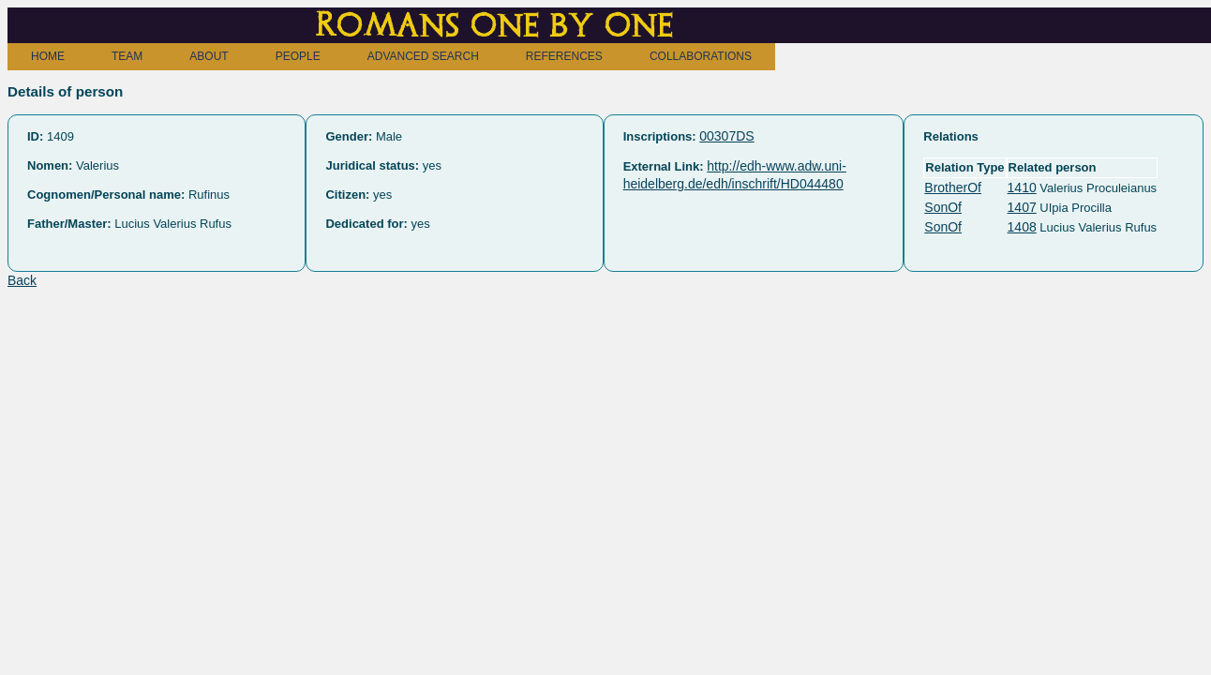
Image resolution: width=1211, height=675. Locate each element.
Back (22, 280)
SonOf (943, 207)
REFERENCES (564, 56)
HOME (48, 56)
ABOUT (208, 56)
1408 (1022, 226)
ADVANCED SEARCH (423, 56)
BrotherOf (952, 187)
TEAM (127, 56)
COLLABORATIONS (701, 56)
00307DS (726, 135)
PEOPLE (298, 56)
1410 (1022, 187)
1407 (1022, 207)
